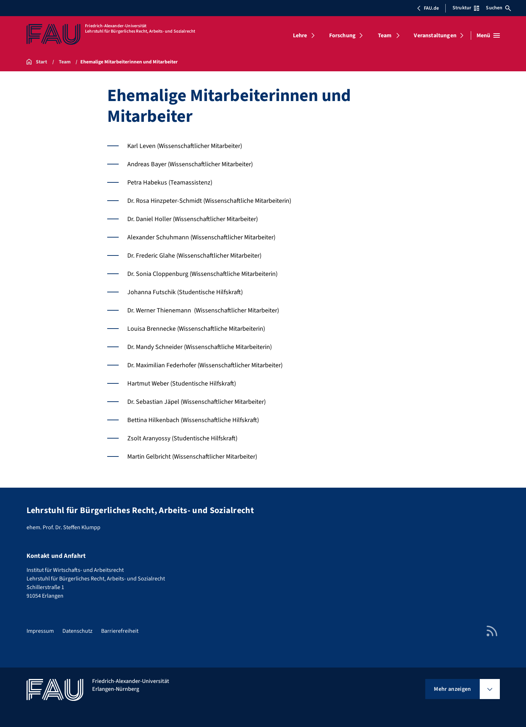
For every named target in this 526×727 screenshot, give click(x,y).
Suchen (498, 7)
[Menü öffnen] (488, 35)
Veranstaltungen (435, 35)
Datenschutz (77, 631)
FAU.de (428, 8)
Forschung (342, 35)
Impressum (40, 631)
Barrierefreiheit (119, 631)
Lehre (300, 35)
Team (385, 35)
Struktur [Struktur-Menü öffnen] (465, 7)
